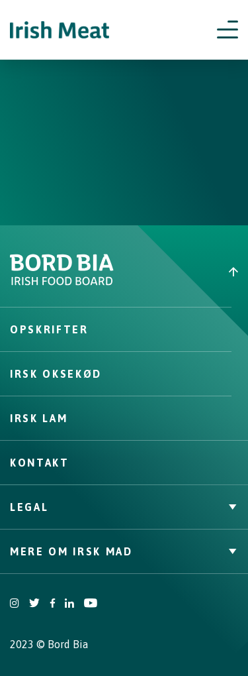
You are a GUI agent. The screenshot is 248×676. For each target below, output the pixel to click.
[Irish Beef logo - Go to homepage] (59, 30)
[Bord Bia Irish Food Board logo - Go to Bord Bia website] (62, 282)
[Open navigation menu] (227, 30)
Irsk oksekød (56, 374)
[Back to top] (186, 271)
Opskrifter (49, 329)
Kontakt (39, 463)
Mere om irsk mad (124, 551)
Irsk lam (38, 418)
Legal (124, 507)
